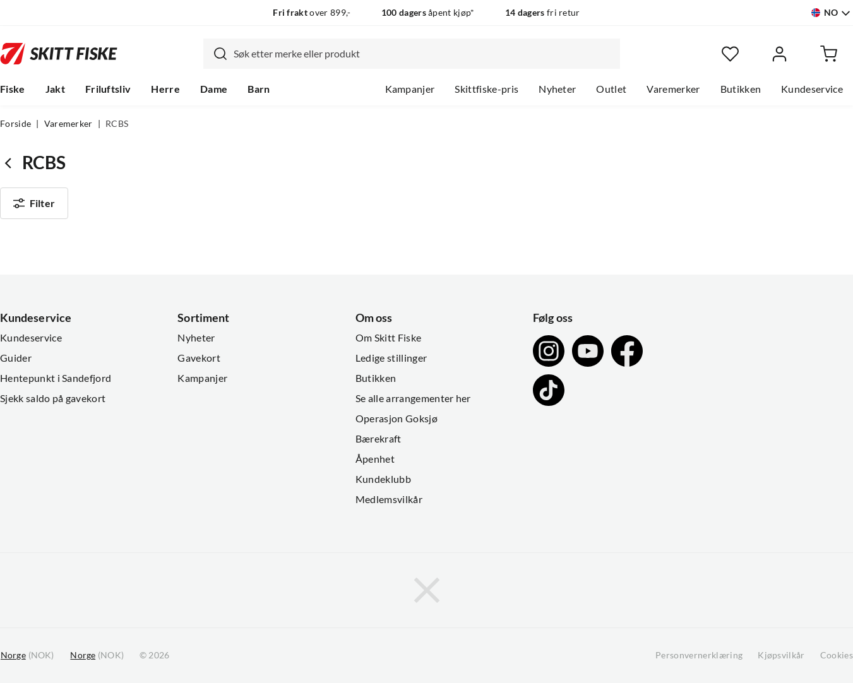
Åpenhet (375, 459)
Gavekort (198, 358)
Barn (259, 89)
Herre (165, 89)
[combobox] (411, 54)
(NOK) (27, 655)
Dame (213, 89)
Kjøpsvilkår (781, 655)
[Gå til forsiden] (58, 53)
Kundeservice (812, 89)
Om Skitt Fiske (388, 337)
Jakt (55, 89)
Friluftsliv (108, 89)
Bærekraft (378, 438)
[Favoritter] (730, 54)
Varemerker (673, 89)
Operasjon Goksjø (396, 418)
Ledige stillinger (391, 358)
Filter (34, 203)
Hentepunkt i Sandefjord (55, 378)
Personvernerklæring (699, 655)
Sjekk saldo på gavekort (52, 398)
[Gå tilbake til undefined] (11, 162)
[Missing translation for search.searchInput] (215, 54)
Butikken (740, 89)
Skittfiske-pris (486, 89)
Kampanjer (410, 89)
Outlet (611, 89)
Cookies (836, 655)
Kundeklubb (383, 479)
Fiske (12, 89)
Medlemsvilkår (388, 499)
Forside (15, 124)
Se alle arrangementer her (413, 398)
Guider (16, 358)
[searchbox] (423, 53)
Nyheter (557, 89)
